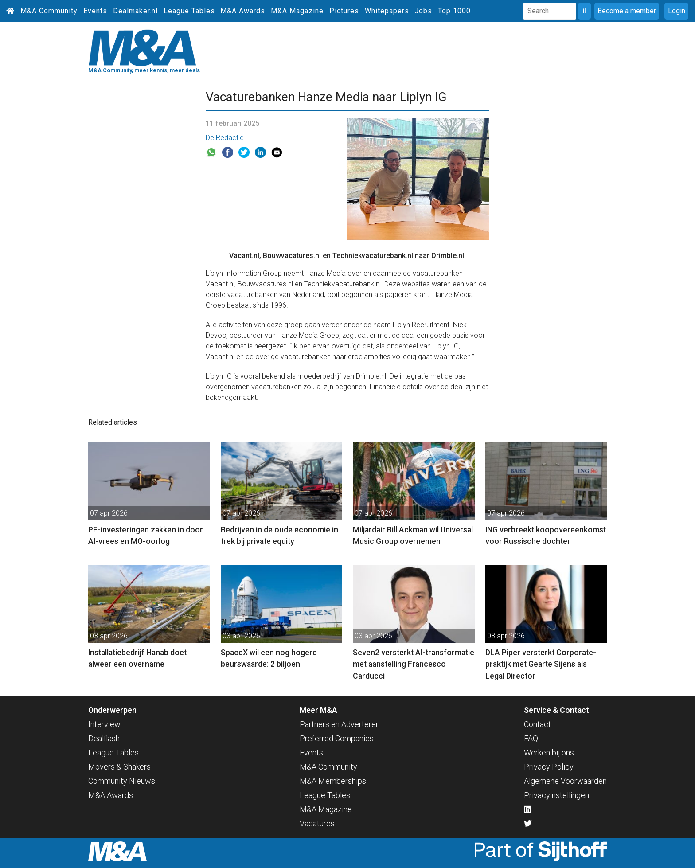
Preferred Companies (337, 738)
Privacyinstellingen (556, 795)
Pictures (344, 11)
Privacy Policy (549, 766)
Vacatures (317, 823)
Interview (104, 724)
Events (95, 11)
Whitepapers (387, 11)
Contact (537, 724)
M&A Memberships (333, 781)
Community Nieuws (121, 781)
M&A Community (49, 11)
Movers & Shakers (119, 766)
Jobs (423, 11)
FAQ (531, 738)
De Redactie (225, 137)
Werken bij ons (549, 752)
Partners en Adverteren (340, 724)
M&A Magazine (297, 11)
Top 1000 (454, 11)
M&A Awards (242, 11)
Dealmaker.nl (135, 11)
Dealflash (104, 738)
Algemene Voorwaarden (565, 781)
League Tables (189, 11)
